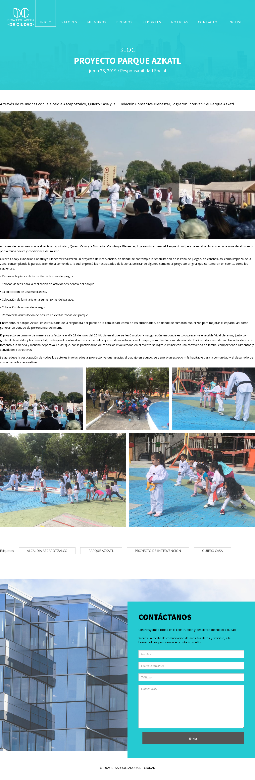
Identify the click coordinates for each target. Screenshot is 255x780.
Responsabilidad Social (143, 71)
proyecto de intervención (158, 551)
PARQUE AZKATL (101, 551)
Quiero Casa (212, 551)
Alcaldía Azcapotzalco (47, 551)
